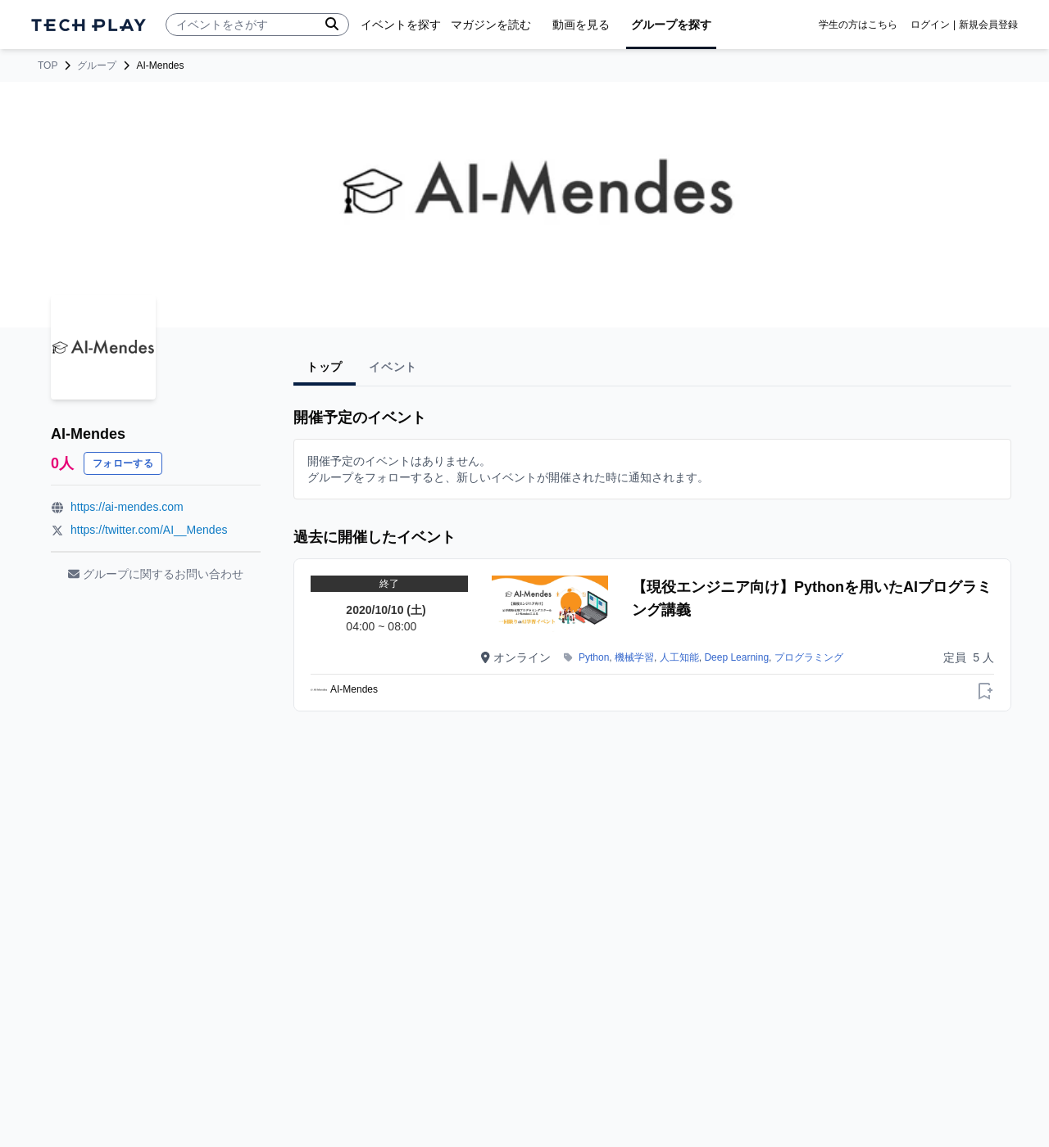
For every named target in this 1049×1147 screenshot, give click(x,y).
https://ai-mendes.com (127, 506)
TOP (47, 65)
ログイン (930, 24)
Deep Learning (736, 657)
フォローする (123, 463)
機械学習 (634, 657)
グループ (96, 65)
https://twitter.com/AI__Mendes (148, 529)
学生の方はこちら (858, 24)
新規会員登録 (988, 24)
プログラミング (808, 657)
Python (594, 657)
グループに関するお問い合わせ (155, 573)
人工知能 (679, 657)
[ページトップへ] (88, 25)
